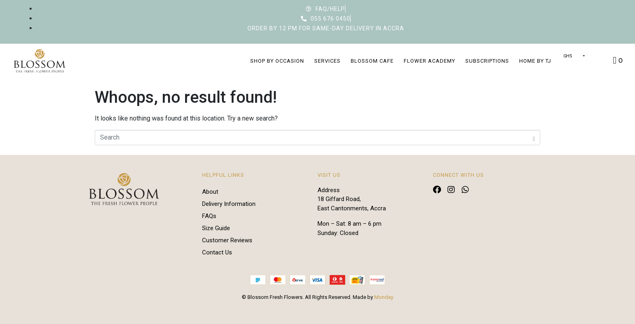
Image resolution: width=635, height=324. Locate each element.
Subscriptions (487, 61)
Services (327, 61)
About (210, 191)
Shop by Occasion (277, 61)
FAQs (209, 216)
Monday (383, 297)
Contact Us (217, 252)
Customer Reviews (227, 240)
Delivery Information (229, 204)
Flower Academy (429, 61)
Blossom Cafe (372, 61)
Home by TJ (535, 61)
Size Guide (216, 228)
